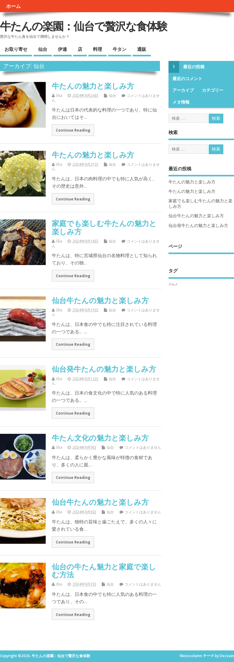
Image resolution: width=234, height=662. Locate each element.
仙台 (42, 49)
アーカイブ (183, 90)
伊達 (62, 49)
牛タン (119, 49)
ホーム (13, 6)
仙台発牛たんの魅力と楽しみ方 (104, 369)
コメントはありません (143, 447)
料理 (97, 49)
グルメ (173, 284)
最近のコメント (187, 78)
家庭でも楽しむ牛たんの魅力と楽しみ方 (104, 227)
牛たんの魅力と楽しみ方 (93, 86)
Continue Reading (73, 130)
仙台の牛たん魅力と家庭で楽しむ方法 (104, 570)
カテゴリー (212, 90)
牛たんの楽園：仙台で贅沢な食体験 (83, 26)
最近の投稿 (193, 66)
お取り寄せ (16, 49)
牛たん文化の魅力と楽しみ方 (100, 438)
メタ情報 (181, 102)
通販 (141, 49)
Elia (59, 95)
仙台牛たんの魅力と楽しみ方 (100, 300)
